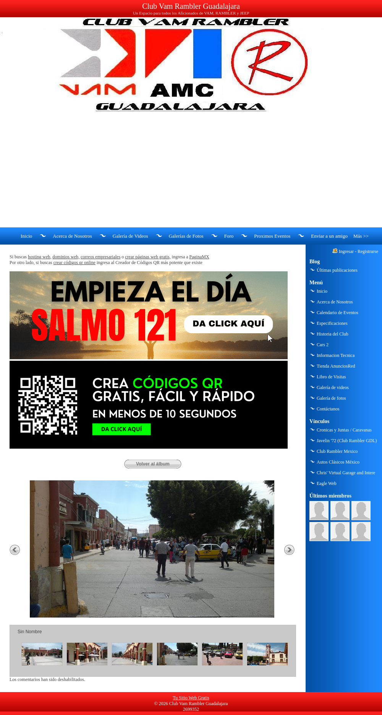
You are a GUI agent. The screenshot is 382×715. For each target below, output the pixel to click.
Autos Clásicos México (338, 462)
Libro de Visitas (331, 376)
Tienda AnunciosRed (336, 366)
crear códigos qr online (74, 262)
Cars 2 (323, 344)
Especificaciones (332, 323)
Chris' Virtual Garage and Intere (346, 472)
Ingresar (346, 251)
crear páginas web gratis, (147, 256)
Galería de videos (333, 387)
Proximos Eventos (272, 236)
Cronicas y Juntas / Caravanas (344, 430)
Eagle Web (327, 483)
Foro (229, 236)
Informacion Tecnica (335, 355)
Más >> (361, 236)
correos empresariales (100, 256)
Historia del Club (332, 334)
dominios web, (65, 256)
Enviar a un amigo (329, 236)
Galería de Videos (130, 236)
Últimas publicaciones (337, 270)
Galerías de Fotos (186, 236)
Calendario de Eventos (337, 312)
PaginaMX (199, 256)
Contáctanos (328, 409)
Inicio (26, 236)
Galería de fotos (331, 398)
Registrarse (368, 251)
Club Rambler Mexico (337, 451)
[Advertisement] (191, 170)
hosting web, (39, 256)
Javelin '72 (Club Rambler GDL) (347, 440)
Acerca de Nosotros (72, 236)
